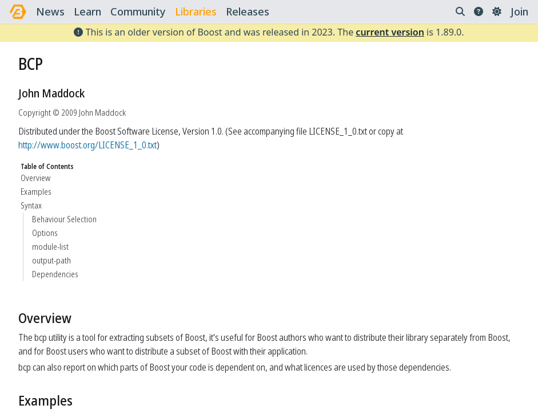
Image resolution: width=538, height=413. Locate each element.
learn (87, 11)
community (138, 11)
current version (390, 32)
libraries (196, 11)
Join (519, 11)
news (50, 11)
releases (247, 11)
